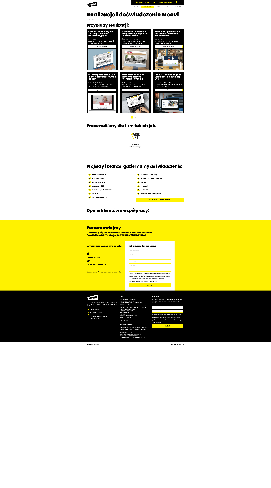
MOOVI (88, 19)
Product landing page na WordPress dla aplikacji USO (168, 77)
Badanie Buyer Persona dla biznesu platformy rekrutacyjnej (167, 33)
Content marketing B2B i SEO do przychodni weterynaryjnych (101, 33)
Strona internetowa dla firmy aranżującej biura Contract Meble (134, 33)
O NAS (167, 7)
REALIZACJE (147, 7)
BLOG (158, 7)
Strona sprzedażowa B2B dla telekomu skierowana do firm (102, 77)
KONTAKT (178, 7)
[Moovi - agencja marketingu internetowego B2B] (102, 329)
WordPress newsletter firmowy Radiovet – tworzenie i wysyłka (133, 77)
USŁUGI (136, 7)
